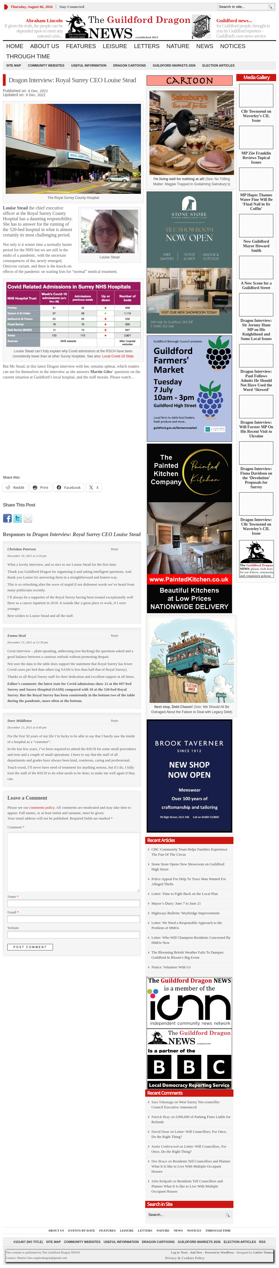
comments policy (41, 807)
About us (44, 46)
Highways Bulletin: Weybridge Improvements (185, 913)
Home (14, 46)
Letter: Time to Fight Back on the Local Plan (184, 894)
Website (13, 928)
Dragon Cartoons (129, 65)
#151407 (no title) (28, 1242)
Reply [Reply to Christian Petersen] (114, 549)
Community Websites (46, 65)
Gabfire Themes (263, 1252)
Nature (178, 46)
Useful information (88, 65)
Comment (15, 827)
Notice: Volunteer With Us (171, 967)
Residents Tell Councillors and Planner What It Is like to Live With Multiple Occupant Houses (190, 1166)
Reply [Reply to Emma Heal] (114, 635)
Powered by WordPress (219, 1252)
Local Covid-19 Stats (118, 356)
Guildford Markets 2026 (174, 65)
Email (13, 912)
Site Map (13, 65)
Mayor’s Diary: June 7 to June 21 (176, 903)
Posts (184, 1252)
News (204, 46)
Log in (175, 1252)
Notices (232, 46)
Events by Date (81, 1230)
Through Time (28, 56)
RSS (262, 1242)
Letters (147, 46)
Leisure (115, 46)
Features (81, 46)
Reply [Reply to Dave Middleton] (114, 720)
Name (13, 897)
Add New (196, 1252)
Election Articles (218, 65)
